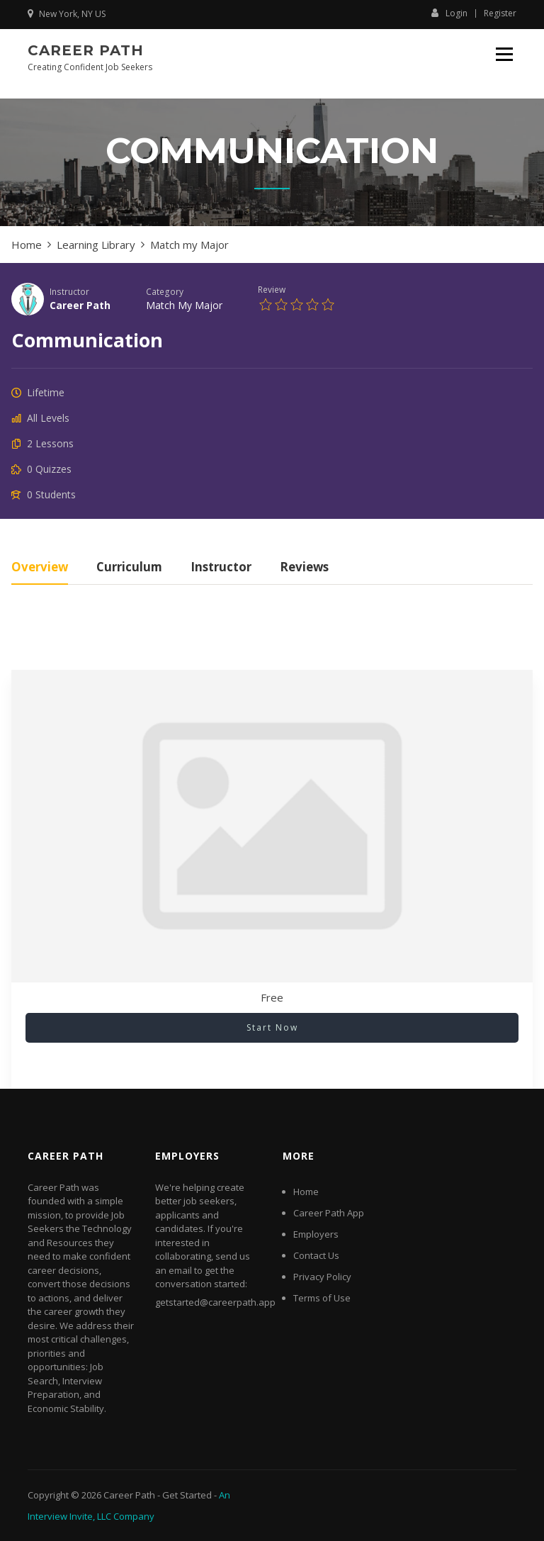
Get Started (187, 1495)
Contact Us (316, 1255)
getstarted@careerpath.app (215, 1302)
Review (271, 289)
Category (164, 291)
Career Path (86, 50)
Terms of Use (322, 1297)
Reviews (304, 568)
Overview (39, 568)
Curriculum (129, 568)
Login (449, 13)
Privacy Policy (322, 1276)
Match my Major (184, 305)
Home (306, 1191)
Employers (316, 1234)
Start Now (272, 1027)
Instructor (69, 291)
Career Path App (328, 1212)
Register (500, 13)
